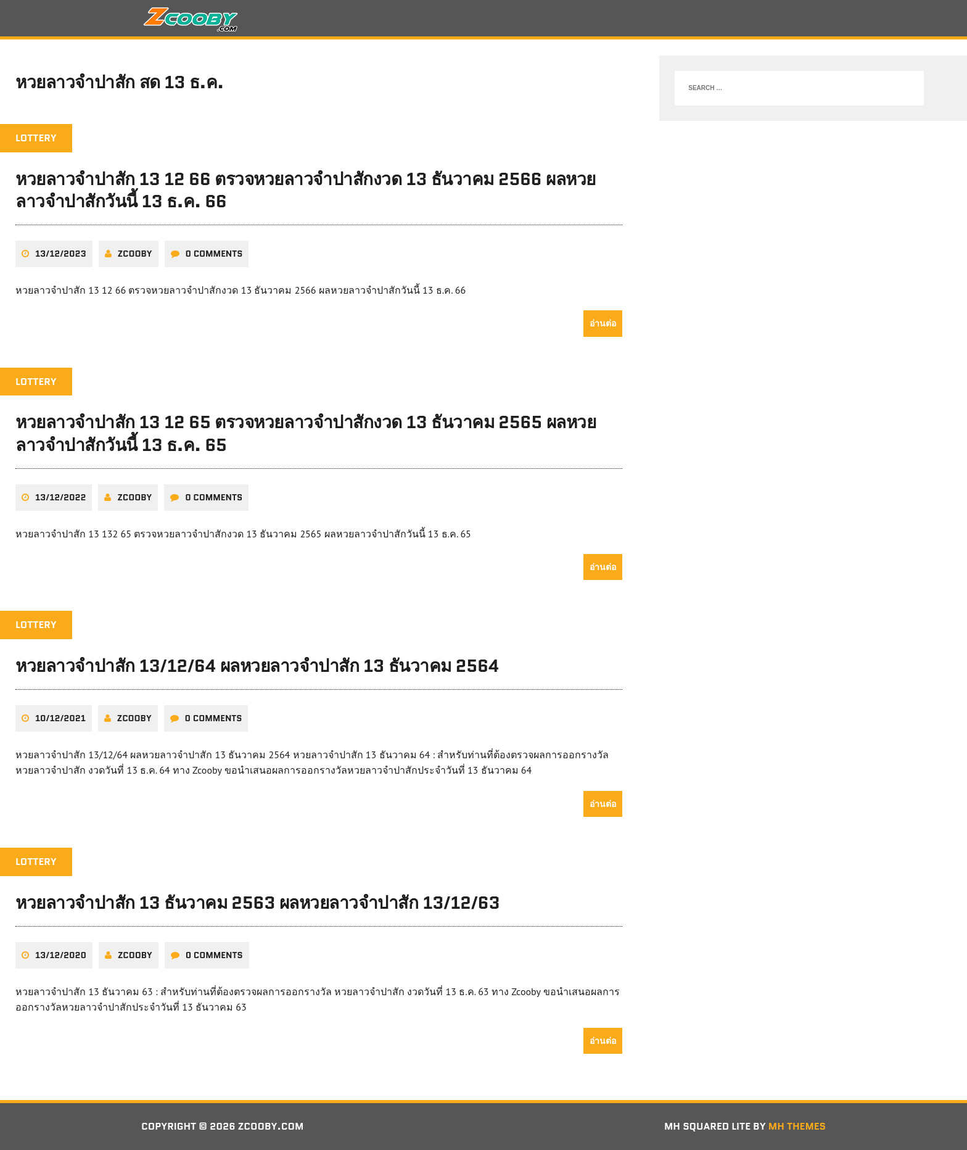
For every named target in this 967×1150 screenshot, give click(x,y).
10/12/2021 (60, 718)
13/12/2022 (60, 497)
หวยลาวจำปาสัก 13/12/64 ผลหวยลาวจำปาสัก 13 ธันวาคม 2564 (257, 665)
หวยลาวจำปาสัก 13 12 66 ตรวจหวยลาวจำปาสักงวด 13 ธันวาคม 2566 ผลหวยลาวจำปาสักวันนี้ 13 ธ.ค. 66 (305, 190)
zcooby (135, 253)
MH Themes (797, 1126)
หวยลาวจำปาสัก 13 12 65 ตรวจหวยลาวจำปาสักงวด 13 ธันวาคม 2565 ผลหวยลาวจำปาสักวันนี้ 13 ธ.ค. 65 (305, 433)
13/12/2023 (60, 253)
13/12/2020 (60, 955)
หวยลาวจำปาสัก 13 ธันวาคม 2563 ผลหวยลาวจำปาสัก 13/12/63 (257, 902)
